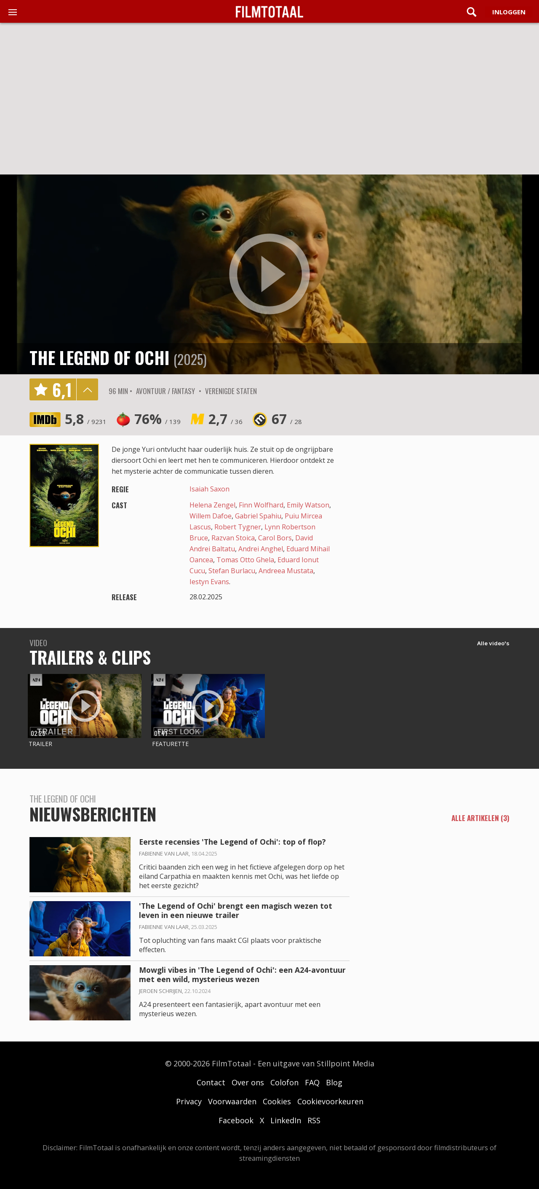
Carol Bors (275, 537)
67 (287, 419)
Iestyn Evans (209, 581)
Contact (211, 1082)
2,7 (225, 419)
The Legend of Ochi (99, 357)
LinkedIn (285, 1120)
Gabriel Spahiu (258, 516)
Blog (334, 1082)
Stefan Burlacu (231, 570)
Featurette (170, 744)
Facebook (236, 1120)
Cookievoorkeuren (330, 1101)
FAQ (312, 1082)
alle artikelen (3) (480, 818)
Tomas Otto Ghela (245, 559)
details (87, 389)
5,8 (86, 419)
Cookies (277, 1101)
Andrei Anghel (260, 548)
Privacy (189, 1101)
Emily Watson (308, 505)
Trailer (40, 744)
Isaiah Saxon (209, 489)
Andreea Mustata (286, 570)
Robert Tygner (237, 526)
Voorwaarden (232, 1101)
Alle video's (493, 643)
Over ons (248, 1082)
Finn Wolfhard (261, 505)
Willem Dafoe (210, 516)
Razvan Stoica (233, 537)
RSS (313, 1120)
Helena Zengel (212, 505)
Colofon (284, 1082)
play (269, 274)
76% (157, 419)
